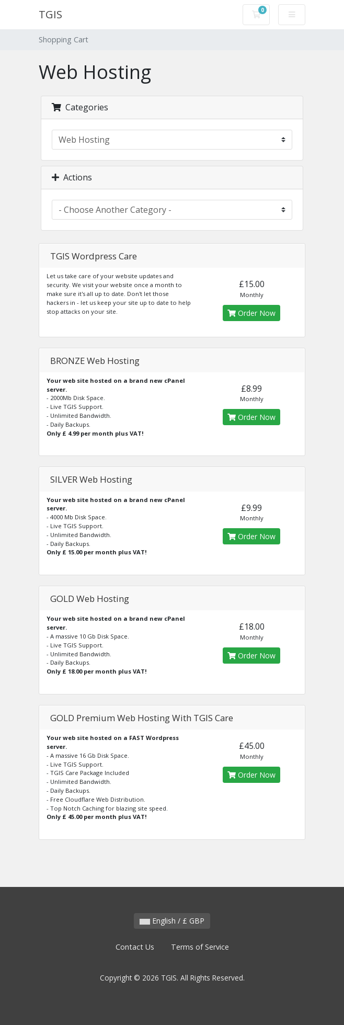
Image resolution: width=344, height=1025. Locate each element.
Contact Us (135, 947)
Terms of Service (200, 947)
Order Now (251, 313)
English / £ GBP (172, 921)
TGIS (50, 14)
